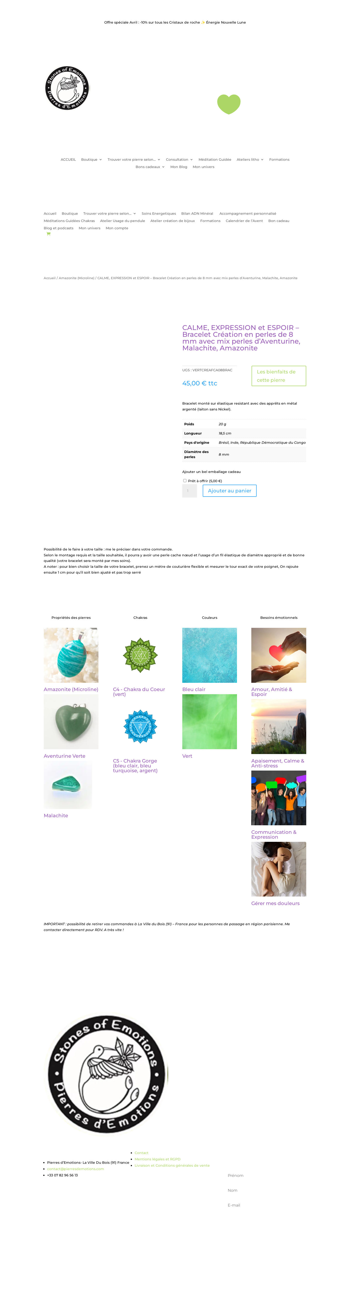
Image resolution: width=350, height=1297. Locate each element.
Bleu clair (193, 689)
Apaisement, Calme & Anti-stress (277, 763)
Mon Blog (178, 167)
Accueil (50, 214)
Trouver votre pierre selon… (132, 160)
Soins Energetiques (159, 214)
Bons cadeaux (148, 167)
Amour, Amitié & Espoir (271, 691)
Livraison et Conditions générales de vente (172, 1165)
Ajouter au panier (229, 491)
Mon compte (117, 228)
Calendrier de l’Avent (244, 221)
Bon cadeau (278, 221)
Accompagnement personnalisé (247, 214)
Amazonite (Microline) (76, 278)
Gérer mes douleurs (275, 903)
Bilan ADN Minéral (197, 214)
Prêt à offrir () (205, 481)
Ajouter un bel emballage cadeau (211, 472)
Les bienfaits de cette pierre (276, 376)
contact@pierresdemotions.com (75, 1169)
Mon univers (203, 167)
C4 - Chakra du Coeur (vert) (139, 691)
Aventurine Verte (64, 756)
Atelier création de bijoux (172, 221)
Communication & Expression (274, 834)
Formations (279, 160)
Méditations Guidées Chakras (69, 221)
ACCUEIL (68, 160)
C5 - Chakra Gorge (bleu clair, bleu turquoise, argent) (135, 765)
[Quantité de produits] (189, 491)
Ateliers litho (248, 160)
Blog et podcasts (58, 228)
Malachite (56, 815)
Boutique (89, 160)
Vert (187, 756)
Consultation (177, 160)
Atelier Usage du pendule (122, 221)
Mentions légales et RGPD (158, 1159)
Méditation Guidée (215, 160)
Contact (142, 1153)
